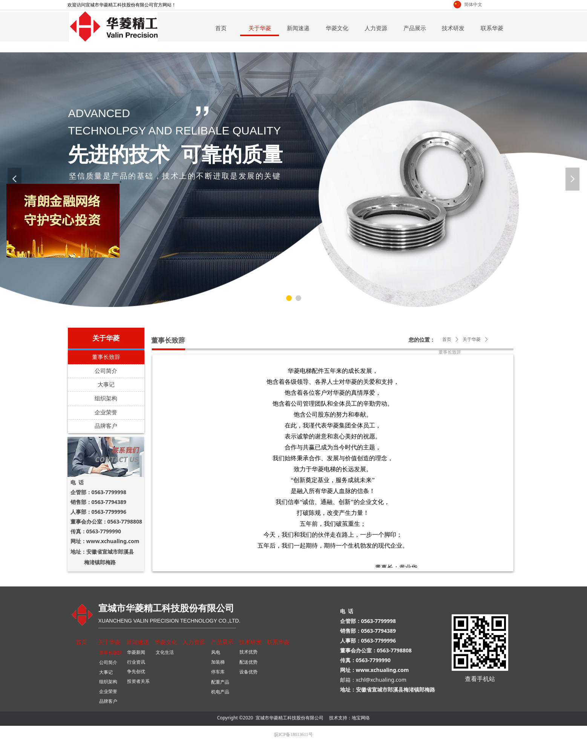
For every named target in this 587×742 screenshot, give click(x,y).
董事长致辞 (449, 352)
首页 (446, 339)
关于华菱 (472, 339)
